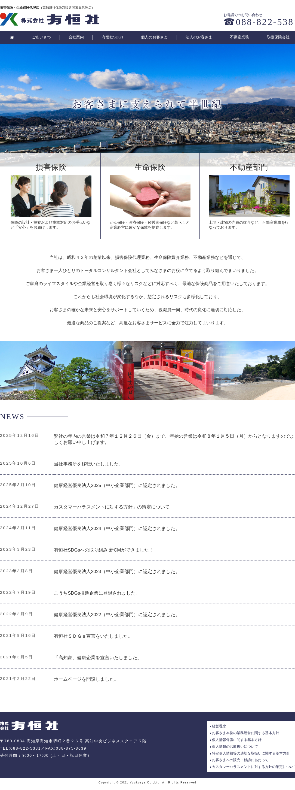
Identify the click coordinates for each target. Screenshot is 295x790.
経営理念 (219, 726)
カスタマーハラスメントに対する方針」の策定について (112, 507)
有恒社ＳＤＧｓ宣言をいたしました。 (93, 636)
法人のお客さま (199, 37)
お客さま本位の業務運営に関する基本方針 (245, 733)
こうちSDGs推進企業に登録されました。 (97, 593)
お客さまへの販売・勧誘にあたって (240, 760)
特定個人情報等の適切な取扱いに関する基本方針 (251, 753)
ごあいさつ (41, 37)
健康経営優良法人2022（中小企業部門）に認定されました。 (117, 614)
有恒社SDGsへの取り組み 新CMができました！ (103, 550)
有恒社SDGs (112, 37)
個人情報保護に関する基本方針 (237, 740)
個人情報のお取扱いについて (235, 746)
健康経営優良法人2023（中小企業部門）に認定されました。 (117, 571)
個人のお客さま (154, 37)
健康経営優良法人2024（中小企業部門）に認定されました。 (117, 528)
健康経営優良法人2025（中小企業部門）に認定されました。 (117, 485)
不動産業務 (239, 37)
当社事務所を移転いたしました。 (88, 464)
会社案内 (76, 37)
